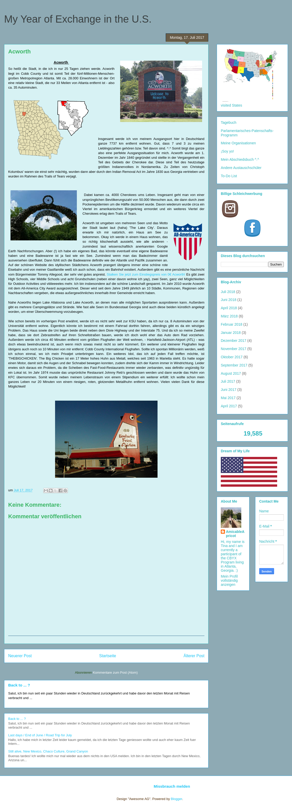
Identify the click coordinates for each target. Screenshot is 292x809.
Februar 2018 (231, 324)
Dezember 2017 (233, 340)
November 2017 (233, 349)
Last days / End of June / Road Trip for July (40, 735)
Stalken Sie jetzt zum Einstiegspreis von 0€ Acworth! (146, 274)
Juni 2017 (228, 390)
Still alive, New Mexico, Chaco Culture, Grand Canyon (48, 751)
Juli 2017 (228, 381)
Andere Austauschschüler (241, 168)
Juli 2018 (228, 292)
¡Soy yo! (227, 151)
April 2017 (229, 406)
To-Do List (229, 176)
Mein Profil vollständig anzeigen (229, 580)
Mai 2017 (228, 398)
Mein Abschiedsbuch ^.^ (240, 159)
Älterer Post (194, 656)
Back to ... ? (19, 685)
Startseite (107, 656)
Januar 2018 (231, 333)
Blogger (176, 799)
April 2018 (229, 308)
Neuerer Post (20, 656)
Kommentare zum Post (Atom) (115, 672)
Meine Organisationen (238, 143)
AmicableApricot (235, 534)
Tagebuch (228, 122)
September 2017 (234, 365)
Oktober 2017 (232, 357)
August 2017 (231, 373)
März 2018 (229, 316)
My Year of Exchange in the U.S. (78, 19)
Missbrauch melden (172, 786)
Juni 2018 (228, 300)
